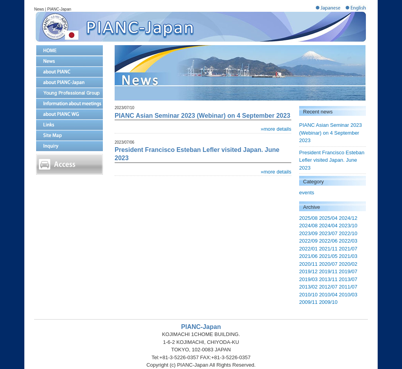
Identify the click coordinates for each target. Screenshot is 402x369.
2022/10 (348, 233)
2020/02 (348, 264)
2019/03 (308, 279)
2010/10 (308, 295)
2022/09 (308, 241)
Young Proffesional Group (69, 93)
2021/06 (308, 256)
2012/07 (328, 287)
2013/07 (348, 279)
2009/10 (328, 302)
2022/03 (348, 241)
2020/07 (328, 264)
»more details (276, 129)
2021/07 (348, 249)
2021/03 (348, 256)
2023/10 (348, 225)
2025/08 (308, 218)
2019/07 (348, 271)
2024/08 (308, 225)
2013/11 (328, 279)
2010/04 (328, 295)
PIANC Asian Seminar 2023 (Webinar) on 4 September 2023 (330, 132)
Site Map (69, 135)
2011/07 (348, 287)
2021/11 (328, 249)
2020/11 (308, 264)
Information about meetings (69, 103)
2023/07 (328, 233)
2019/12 (308, 271)
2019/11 (328, 271)
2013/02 (308, 287)
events (306, 192)
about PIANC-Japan (69, 82)
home (69, 50)
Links (69, 124)
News (69, 61)
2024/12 (348, 218)
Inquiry (69, 146)
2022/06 (328, 241)
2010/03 (348, 295)
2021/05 (328, 256)
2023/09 (308, 233)
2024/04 (328, 225)
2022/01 (308, 249)
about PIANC (69, 71)
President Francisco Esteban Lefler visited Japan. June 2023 (331, 160)
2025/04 (328, 218)
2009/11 (308, 302)
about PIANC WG (69, 114)
